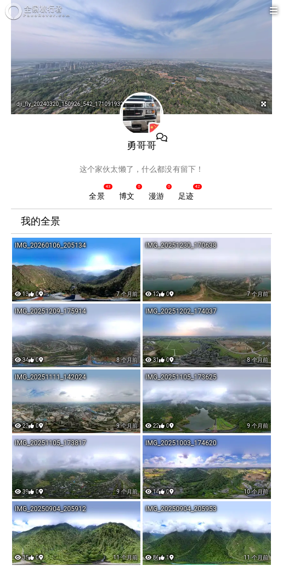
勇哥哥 (141, 145)
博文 (126, 196)
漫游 (156, 196)
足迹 (186, 196)
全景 (96, 196)
